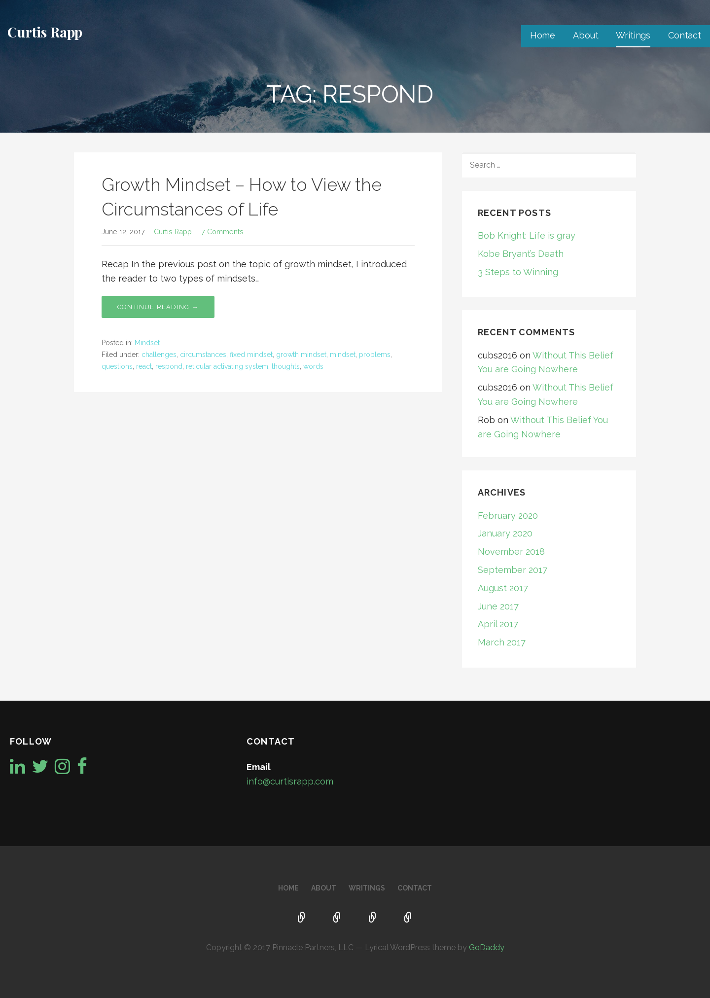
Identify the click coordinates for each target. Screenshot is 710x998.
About (585, 35)
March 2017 (502, 642)
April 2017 (498, 624)
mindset (342, 354)
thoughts (286, 366)
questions (117, 366)
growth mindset (301, 354)
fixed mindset (251, 354)
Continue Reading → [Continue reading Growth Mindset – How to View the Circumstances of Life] (158, 307)
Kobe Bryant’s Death (521, 254)
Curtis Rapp (44, 32)
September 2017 (512, 570)
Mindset (147, 343)
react (144, 366)
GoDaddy (486, 947)
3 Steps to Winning (518, 272)
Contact (684, 35)
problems (374, 354)
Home (542, 35)
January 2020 (505, 533)
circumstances (203, 354)
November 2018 (511, 551)
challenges (159, 354)
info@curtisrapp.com (290, 781)
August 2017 (503, 588)
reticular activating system (227, 366)
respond (168, 366)
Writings (633, 35)
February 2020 (508, 515)
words (313, 366)
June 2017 (498, 606)
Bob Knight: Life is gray (526, 235)
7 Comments (222, 231)
